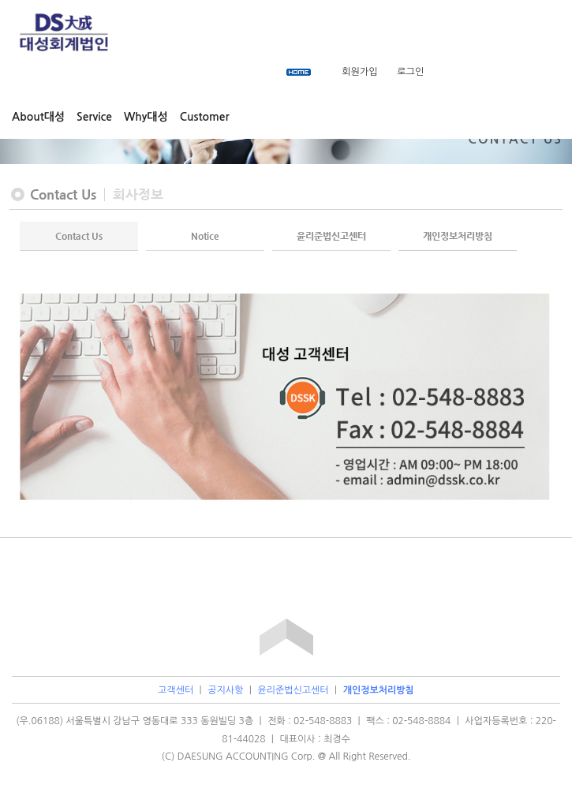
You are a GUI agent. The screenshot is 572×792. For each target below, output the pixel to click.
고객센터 (175, 690)
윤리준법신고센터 (331, 235)
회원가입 (359, 72)
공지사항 (225, 690)
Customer (205, 116)
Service (94, 116)
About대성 (38, 116)
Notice (205, 235)
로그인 (410, 72)
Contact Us (79, 235)
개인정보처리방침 (457, 235)
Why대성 (146, 116)
